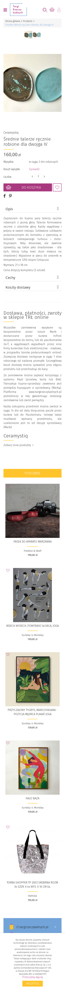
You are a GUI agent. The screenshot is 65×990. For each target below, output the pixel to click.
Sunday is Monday (33, 635)
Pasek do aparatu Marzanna (33, 541)
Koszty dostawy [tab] (33, 287)
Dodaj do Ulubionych (57, 187)
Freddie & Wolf (32, 550)
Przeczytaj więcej (32, 977)
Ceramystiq (11, 133)
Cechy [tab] (33, 277)
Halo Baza (32, 798)
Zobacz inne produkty (18, 445)
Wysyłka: (8, 161)
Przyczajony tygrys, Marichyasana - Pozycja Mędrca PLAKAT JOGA (32, 712)
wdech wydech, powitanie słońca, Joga (32, 625)
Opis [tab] (33, 208)
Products (27, 21)
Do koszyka (31, 187)
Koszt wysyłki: (11, 169)
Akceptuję (32, 983)
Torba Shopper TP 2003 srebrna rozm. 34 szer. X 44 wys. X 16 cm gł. (32, 884)
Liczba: (7, 176)
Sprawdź (34, 169)
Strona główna (12, 21)
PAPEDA (32, 896)
